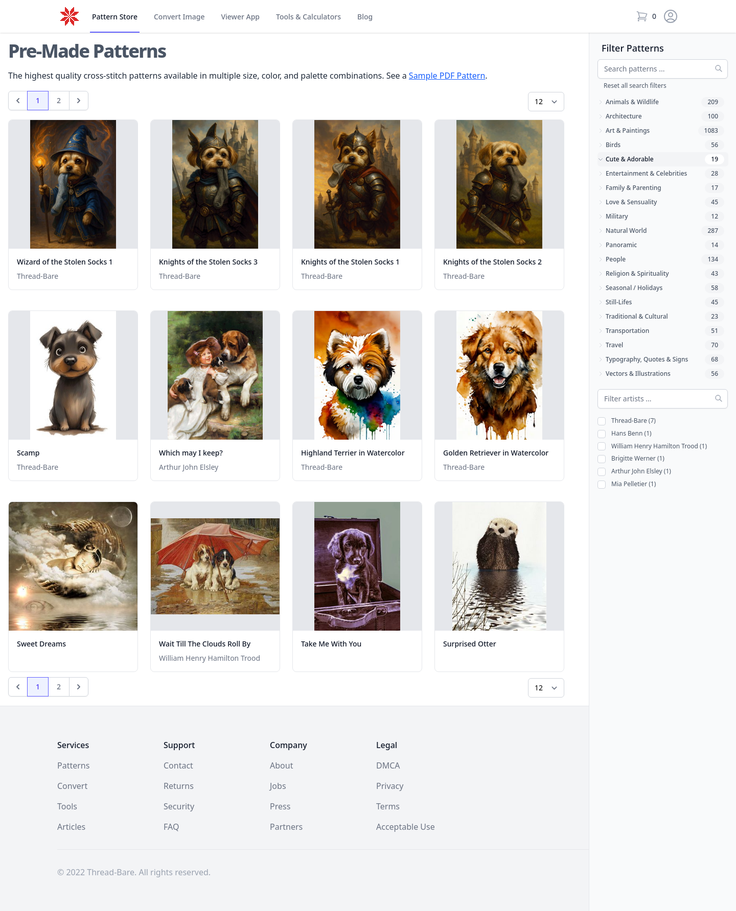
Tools (308, 17)
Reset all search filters (635, 85)
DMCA (388, 765)
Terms (388, 806)
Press (280, 806)
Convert (179, 17)
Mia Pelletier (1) (626, 484)
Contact (178, 765)
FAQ (171, 826)
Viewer (240, 17)
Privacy (389, 786)
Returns (179, 786)
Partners (286, 826)
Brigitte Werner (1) (630, 458)
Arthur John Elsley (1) (634, 471)
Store (114, 17)
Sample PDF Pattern (447, 75)
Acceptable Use (405, 826)
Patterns (73, 765)
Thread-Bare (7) (626, 421)
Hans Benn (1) (624, 433)
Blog (365, 16)
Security (179, 806)
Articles (71, 826)
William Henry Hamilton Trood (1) (652, 446)
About (281, 765)
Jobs (278, 786)
